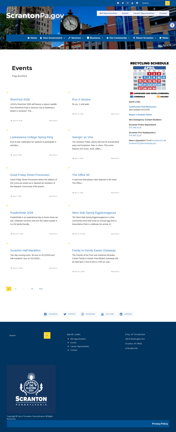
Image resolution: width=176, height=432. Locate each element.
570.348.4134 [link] (135, 127)
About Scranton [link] (146, 39)
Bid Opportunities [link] (110, 13)
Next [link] (41, 288)
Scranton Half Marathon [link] (25, 250)
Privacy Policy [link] (160, 422)
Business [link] (96, 39)
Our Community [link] (119, 39)
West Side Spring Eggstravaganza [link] (94, 212)
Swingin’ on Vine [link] (82, 137)
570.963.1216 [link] (135, 135)
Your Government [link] (54, 39)
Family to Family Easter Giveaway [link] (94, 250)
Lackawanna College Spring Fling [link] (31, 137)
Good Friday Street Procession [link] (30, 174)
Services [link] (77, 39)
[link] (172, 25)
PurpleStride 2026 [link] (21, 212)
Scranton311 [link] (158, 140)
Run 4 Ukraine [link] (81, 99)
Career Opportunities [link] (144, 13)
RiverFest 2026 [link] (20, 99)
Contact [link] (163, 13)
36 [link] (32, 288)
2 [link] (15, 288)
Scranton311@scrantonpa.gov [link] (142, 143)
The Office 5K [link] (81, 174)
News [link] (165, 39)
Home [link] (33, 39)
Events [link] (126, 13)
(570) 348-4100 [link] (131, 347)
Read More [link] (53, 120)
